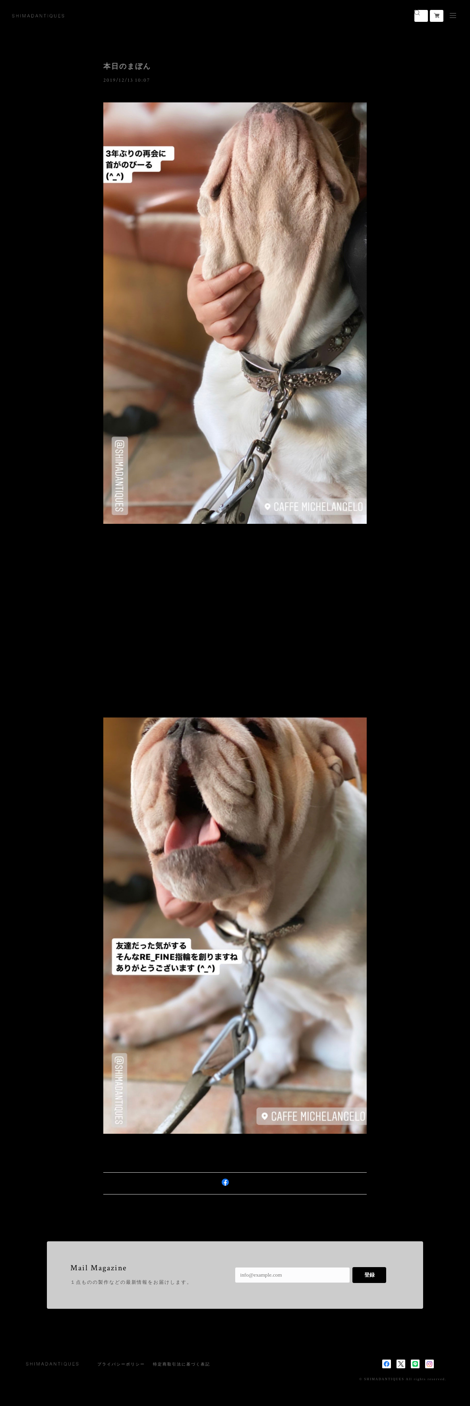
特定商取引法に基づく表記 (181, 1364)
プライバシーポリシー (121, 1364)
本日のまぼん (127, 66)
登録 (369, 1275)
